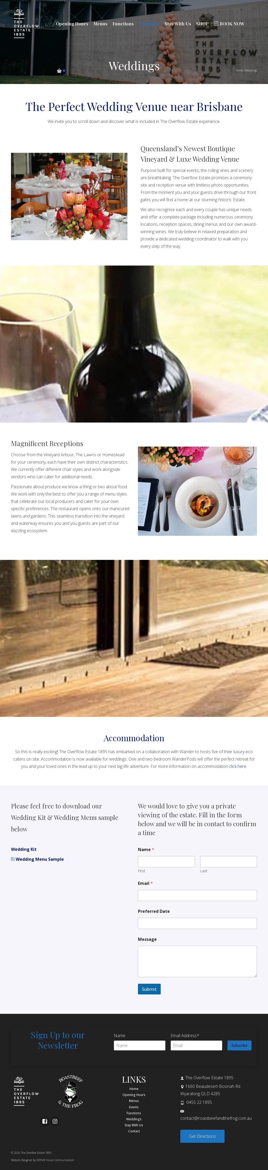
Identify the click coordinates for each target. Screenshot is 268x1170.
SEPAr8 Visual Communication (55, 1160)
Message (147, 939)
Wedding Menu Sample (37, 859)
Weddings (134, 1119)
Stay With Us (134, 1125)
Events (134, 1107)
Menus (134, 1101)
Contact (134, 1131)
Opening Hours (134, 1095)
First (141, 871)
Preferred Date (154, 911)
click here (237, 766)
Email (145, 883)
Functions (134, 1113)
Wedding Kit (24, 849)
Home (134, 1089)
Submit (149, 989)
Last (204, 871)
